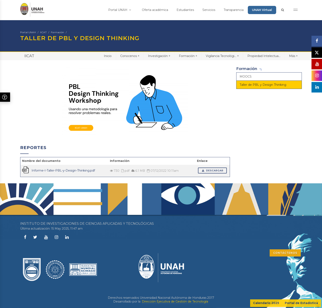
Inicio (108, 56)
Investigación (159, 56)
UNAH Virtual (262, 10)
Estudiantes (185, 10)
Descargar (212, 170)
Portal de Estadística (301, 303)
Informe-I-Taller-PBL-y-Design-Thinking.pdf (63, 170)
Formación (57, 32)
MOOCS (246, 76)
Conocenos (129, 56)
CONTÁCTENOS (285, 252)
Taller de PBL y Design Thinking (263, 85)
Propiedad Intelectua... (263, 56)
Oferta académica (155, 10)
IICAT (43, 32)
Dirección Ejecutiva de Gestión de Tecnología (175, 301)
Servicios (208, 10)
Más (293, 56)
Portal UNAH (119, 10)
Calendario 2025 (266, 303)
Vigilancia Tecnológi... (222, 56)
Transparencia (234, 10)
